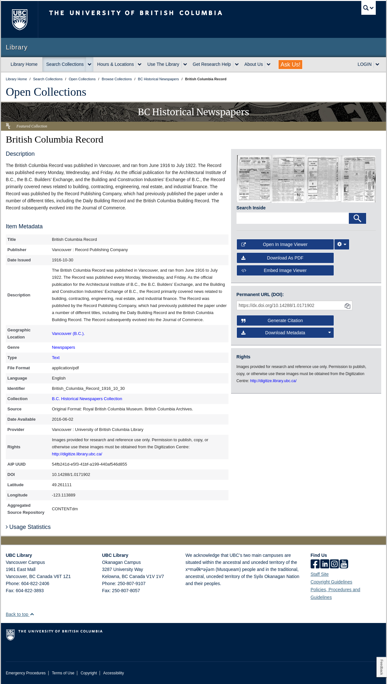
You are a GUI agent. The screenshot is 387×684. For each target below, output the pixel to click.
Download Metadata (286, 332)
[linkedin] (324, 564)
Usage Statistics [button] (28, 527)
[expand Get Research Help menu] (237, 64)
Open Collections (46, 91)
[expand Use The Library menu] (185, 64)
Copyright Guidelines (331, 581)
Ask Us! (290, 64)
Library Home (24, 64)
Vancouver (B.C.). (68, 333)
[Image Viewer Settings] (341, 244)
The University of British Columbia (19, 19)
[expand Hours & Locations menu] (139, 64)
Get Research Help (212, 64)
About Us (254, 64)
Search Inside (251, 207)
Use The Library (163, 64)
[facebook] (315, 564)
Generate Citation (272, 320)
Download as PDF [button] (272, 257)
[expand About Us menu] (268, 64)
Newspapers (63, 347)
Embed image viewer (274, 270)
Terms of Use (63, 673)
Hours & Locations (115, 64)
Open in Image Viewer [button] (274, 244)
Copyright (89, 673)
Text (56, 357)
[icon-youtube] (344, 564)
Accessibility (113, 673)
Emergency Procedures (26, 673)
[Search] (357, 218)
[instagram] (334, 564)
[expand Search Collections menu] (89, 64)
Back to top (20, 614)
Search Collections (65, 64)
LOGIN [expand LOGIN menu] (364, 64)
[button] (32, 614)
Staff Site (320, 574)
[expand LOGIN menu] (377, 64)
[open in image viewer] (254, 178)
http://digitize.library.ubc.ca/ (77, 454)
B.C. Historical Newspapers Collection (87, 398)
